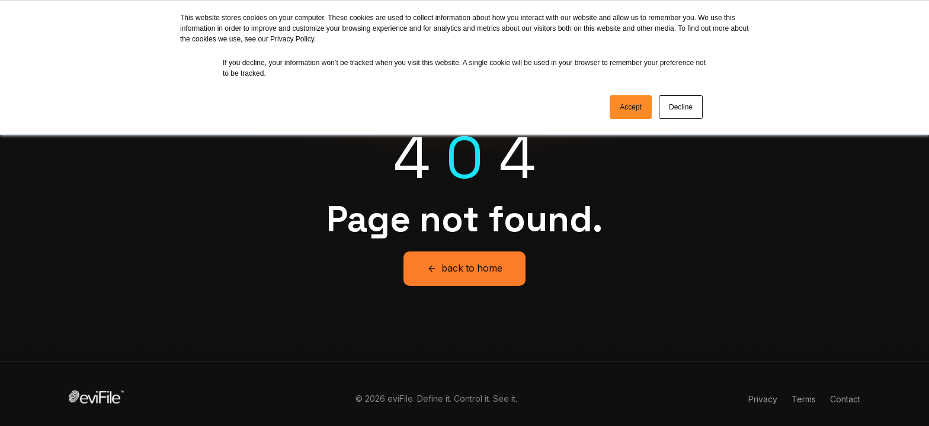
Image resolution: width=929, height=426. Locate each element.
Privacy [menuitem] (762, 385)
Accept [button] (631, 107)
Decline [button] (681, 107)
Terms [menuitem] (804, 385)
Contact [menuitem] (845, 385)
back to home (465, 254)
